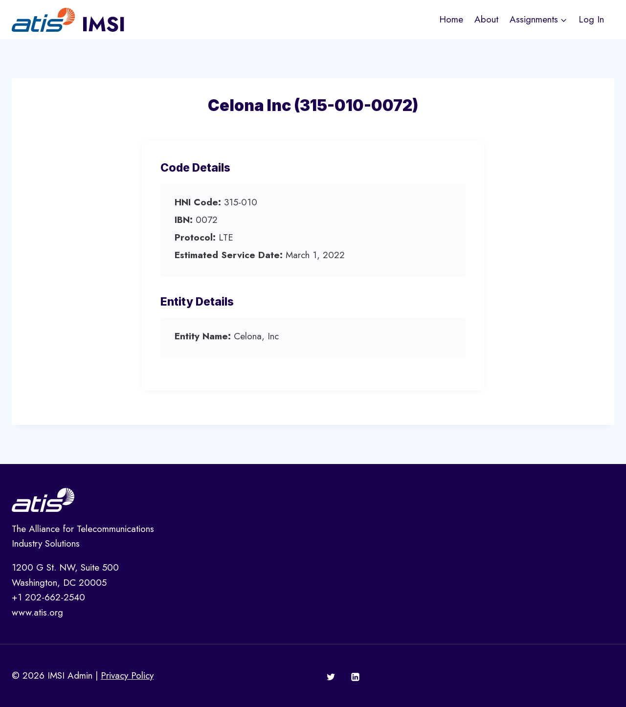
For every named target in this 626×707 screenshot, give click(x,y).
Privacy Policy (127, 675)
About (486, 19)
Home (451, 19)
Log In (591, 19)
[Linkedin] (355, 677)
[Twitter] (331, 677)
